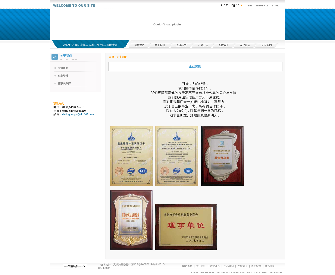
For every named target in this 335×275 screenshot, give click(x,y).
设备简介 (242, 266)
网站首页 (187, 266)
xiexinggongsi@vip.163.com (78, 114)
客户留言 (256, 266)
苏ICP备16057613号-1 (144, 264)
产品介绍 (229, 266)
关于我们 (201, 266)
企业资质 (63, 75)
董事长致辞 (64, 83)
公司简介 (63, 68)
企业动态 (215, 266)
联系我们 (270, 266)
